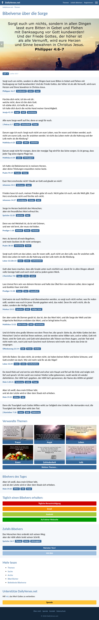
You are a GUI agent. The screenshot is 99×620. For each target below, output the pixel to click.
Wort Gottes (22, 324)
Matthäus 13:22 (9, 324)
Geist (27, 309)
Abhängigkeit (28, 158)
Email (49, 509)
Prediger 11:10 (9, 291)
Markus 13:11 (8, 309)
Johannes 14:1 (9, 185)
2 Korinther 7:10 (9, 412)
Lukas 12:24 (8, 364)
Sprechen (20, 215)
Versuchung (19, 246)
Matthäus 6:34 (9, 157)
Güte (26, 276)
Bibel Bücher (13, 579)
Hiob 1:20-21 (8, 382)
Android (49, 514)
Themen (66, 3)
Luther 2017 (14, 74)
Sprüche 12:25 (9, 215)
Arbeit (33, 276)
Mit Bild (49, 553)
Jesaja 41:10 (8, 112)
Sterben (37, 349)
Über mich (37, 611)
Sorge (29, 489)
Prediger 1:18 (8, 230)
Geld (31, 324)
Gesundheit (34, 291)
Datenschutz (60, 611)
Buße (27, 412)
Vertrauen (20, 185)
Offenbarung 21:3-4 (11, 349)
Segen (19, 276)
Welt (38, 200)
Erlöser (16, 397)
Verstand (35, 230)
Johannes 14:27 (9, 200)
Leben (26, 143)
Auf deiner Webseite (49, 519)
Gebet (30, 91)
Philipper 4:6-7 (9, 91)
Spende (49, 602)
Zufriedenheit (37, 261)
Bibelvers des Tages (15, 476)
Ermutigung (22, 200)
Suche (10, 571)
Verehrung (19, 382)
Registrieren (88, 3)
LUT (6, 74)
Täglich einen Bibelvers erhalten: (23, 497)
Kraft (23, 112)
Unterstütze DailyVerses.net (20, 591)
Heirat (26, 541)
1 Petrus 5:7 (8, 124)
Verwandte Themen (15, 421)
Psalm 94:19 (8, 173)
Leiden (28, 382)
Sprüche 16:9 (8, 541)
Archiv (10, 575)
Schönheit (34, 143)
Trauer (35, 124)
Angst (38, 91)
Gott (22, 349)
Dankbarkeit (21, 91)
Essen (19, 143)
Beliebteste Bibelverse (17, 582)
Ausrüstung (32, 112)
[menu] (96, 3)
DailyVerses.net (8, 7)
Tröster (25, 173)
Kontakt (52, 611)
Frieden (31, 200)
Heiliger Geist (36, 309)
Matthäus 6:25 (9, 142)
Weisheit (19, 230)
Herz (27, 215)
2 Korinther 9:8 (9, 276)
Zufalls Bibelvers (76, 3)
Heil (23, 397)
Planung (18, 541)
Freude (17, 173)
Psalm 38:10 (8, 245)
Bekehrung (36, 412)
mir (7, 596)
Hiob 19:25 (7, 397)
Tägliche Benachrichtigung (49, 503)
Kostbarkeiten (33, 364)
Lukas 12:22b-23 (9, 261)
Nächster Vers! (49, 548)
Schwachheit (26, 124)
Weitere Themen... (49, 467)
